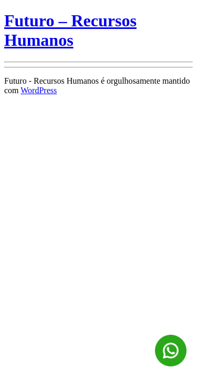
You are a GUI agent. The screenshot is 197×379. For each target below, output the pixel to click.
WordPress (38, 90)
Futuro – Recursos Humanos (70, 30)
